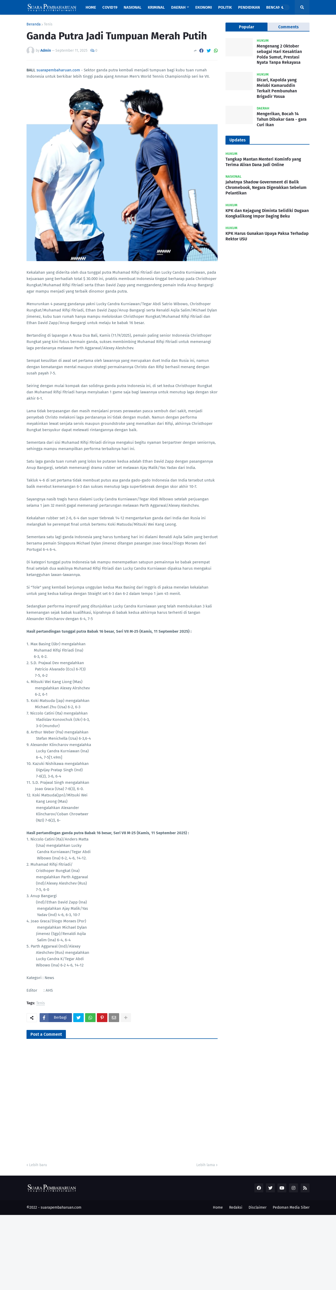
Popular (246, 26)
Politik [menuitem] (225, 7)
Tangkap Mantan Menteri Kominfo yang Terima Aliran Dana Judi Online (263, 162)
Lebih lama (205, 1165)
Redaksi (235, 1207)
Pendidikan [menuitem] (249, 7)
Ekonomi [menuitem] (203, 7)
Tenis (48, 24)
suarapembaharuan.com (58, 70)
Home (218, 1207)
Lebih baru (38, 1165)
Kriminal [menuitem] (156, 7)
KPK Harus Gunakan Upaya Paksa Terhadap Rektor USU (267, 236)
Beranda (34, 24)
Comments (288, 26)
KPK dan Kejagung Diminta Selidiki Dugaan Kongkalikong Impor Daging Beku (267, 213)
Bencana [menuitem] (274, 7)
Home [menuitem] (91, 7)
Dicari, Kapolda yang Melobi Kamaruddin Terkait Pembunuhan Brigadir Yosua (277, 88)
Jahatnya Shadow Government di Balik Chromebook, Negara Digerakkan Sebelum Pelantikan (266, 187)
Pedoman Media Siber (291, 1207)
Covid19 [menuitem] (109, 7)
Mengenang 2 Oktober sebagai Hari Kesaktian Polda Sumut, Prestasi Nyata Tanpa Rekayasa (279, 54)
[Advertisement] (157, 1251)
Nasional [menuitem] (132, 7)
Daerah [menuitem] (178, 7)
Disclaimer (257, 1207)
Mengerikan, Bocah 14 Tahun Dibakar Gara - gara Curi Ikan (282, 119)
